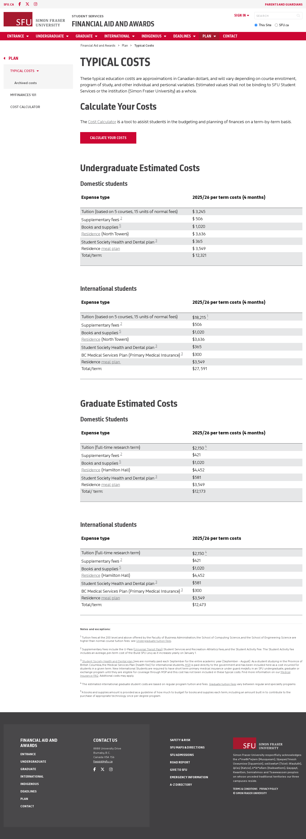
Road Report (180, 762)
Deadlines (182, 36)
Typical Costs (22, 71)
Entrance (16, 36)
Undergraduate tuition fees (153, 641)
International (117, 36)
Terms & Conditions (245, 788)
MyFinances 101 (23, 95)
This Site (265, 25)
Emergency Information (189, 777)
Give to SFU (178, 770)
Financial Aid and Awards (113, 23)
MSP (187, 665)
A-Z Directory (181, 785)
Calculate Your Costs (108, 138)
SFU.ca (284, 25)
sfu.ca (9, 4)
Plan (207, 36)
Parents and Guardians (283, 4)
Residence (90, 234)
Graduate (84, 36)
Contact (230, 36)
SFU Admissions (182, 755)
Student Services (87, 16)
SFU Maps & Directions (187, 747)
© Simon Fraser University (250, 793)
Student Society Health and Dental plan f (108, 661)
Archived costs (25, 83)
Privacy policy (268, 788)
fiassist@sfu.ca (103, 761)
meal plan (110, 248)
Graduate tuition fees (222, 684)
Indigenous (152, 36)
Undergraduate (50, 36)
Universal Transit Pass (148, 649)
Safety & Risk (180, 740)
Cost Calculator (25, 107)
